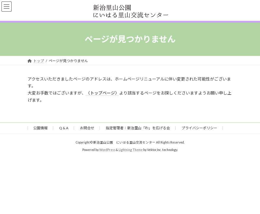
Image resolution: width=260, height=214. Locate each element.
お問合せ (87, 128)
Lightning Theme (131, 150)
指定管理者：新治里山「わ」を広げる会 (138, 128)
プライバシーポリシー (199, 128)
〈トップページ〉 (102, 92)
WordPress (107, 150)
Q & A (63, 128)
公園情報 (40, 128)
